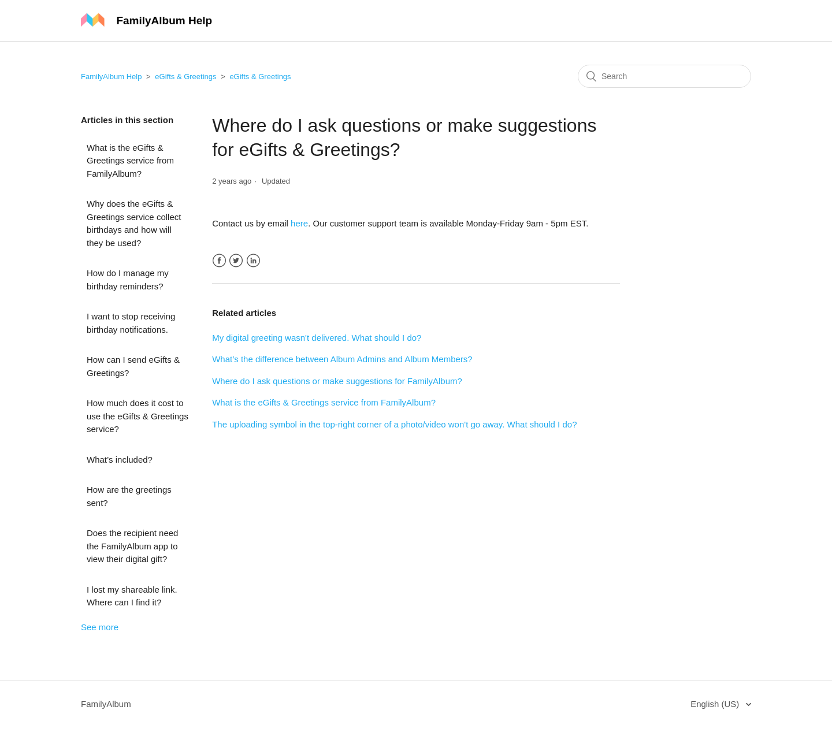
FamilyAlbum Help (111, 76)
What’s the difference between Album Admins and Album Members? (342, 359)
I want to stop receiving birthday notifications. (131, 322)
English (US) (715, 704)
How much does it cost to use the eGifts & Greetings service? (137, 416)
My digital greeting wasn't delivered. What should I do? (316, 338)
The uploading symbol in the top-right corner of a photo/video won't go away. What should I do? (394, 424)
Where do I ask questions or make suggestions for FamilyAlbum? (337, 381)
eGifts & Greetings (185, 76)
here (299, 223)
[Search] (664, 76)
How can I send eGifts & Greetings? (133, 366)
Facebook (219, 261)
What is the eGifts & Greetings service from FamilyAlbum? (130, 160)
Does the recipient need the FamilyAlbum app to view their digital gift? (132, 546)
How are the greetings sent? (129, 496)
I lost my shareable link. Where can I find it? (132, 596)
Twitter (236, 261)
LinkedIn (253, 261)
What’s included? (120, 459)
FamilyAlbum (106, 704)
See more (99, 627)
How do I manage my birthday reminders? (128, 279)
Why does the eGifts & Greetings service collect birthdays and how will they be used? (134, 223)
